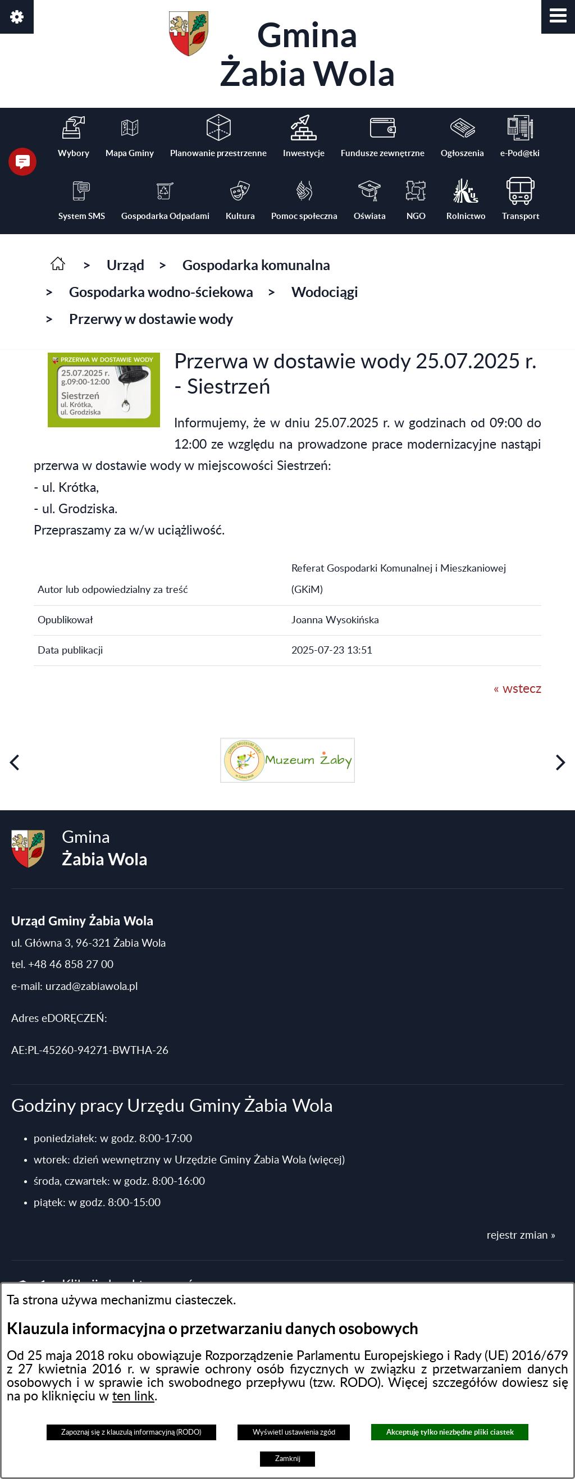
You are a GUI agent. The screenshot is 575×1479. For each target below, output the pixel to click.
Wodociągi (324, 292)
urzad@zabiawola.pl (91, 987)
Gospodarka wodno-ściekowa (161, 292)
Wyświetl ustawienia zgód (294, 1432)
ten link (133, 1396)
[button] (558, 17)
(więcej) (327, 1160)
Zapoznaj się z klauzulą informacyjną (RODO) (131, 1432)
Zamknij (287, 1459)
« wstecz (517, 689)
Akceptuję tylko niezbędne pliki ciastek (450, 1432)
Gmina (282, 52)
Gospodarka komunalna (256, 265)
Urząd (125, 265)
